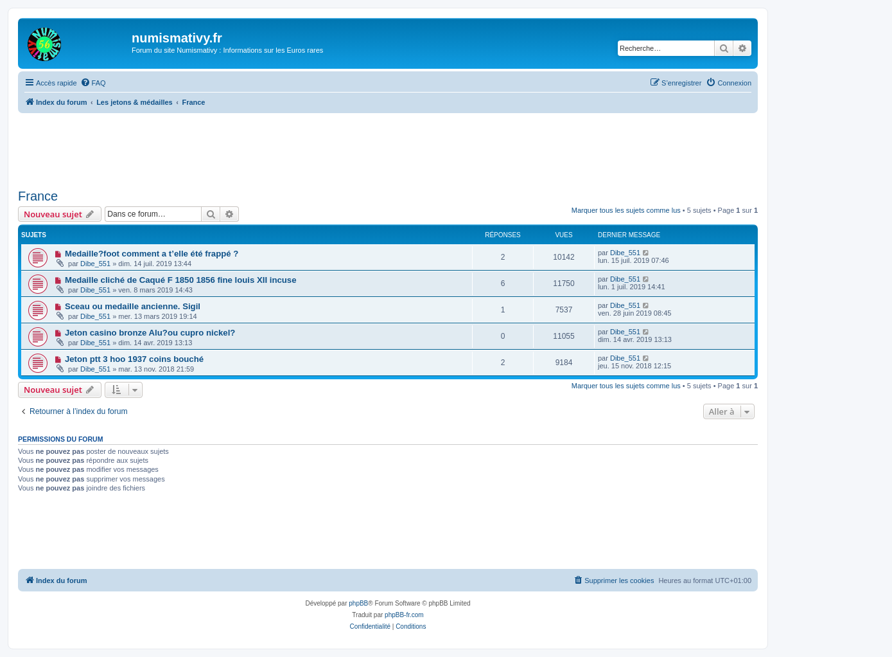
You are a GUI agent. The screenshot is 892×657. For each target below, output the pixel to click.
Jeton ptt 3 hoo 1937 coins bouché (134, 359)
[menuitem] (93, 83)
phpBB (358, 603)
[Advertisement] (387, 148)
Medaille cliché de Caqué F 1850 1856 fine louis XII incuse (181, 280)
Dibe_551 (95, 263)
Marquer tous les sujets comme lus (626, 210)
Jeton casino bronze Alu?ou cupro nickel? (150, 333)
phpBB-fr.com (404, 614)
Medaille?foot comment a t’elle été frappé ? (151, 253)
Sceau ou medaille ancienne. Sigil (132, 306)
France (38, 196)
